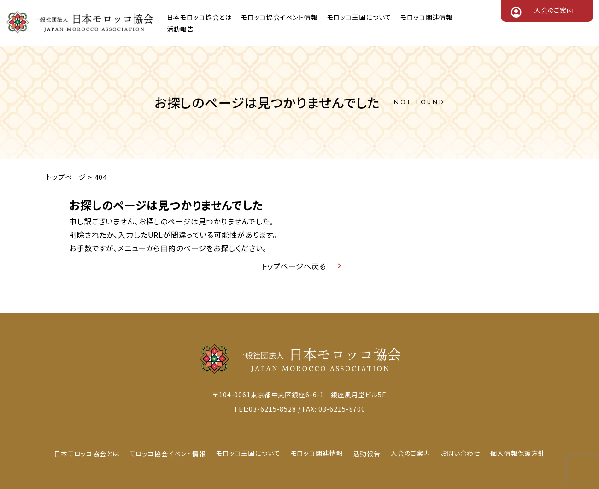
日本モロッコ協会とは (199, 17)
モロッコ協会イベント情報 (279, 17)
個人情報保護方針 (517, 453)
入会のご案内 (554, 10)
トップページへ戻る (293, 265)
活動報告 (180, 29)
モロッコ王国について (359, 17)
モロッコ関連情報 (426, 17)
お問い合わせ (460, 453)
